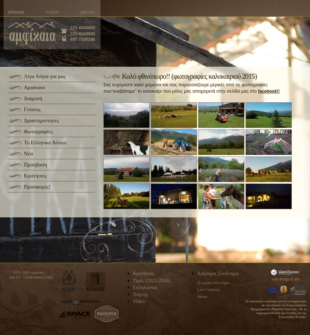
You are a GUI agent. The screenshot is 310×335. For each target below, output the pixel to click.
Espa (298, 291)
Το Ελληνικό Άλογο (45, 142)
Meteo (202, 296)
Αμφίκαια (34, 87)
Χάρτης (140, 294)
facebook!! (269, 91)
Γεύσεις (32, 109)
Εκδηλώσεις (145, 287)
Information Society (284, 291)
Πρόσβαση (35, 165)
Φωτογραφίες (38, 131)
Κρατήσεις (35, 176)
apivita (69, 280)
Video (139, 301)
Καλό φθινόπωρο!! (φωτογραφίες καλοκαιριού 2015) (189, 76)
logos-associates (81, 302)
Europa (273, 291)
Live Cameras (208, 289)
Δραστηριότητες (41, 120)
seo (297, 279)
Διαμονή (33, 98)
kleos (95, 281)
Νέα (28, 153)
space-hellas (74, 314)
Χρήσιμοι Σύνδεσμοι (218, 273)
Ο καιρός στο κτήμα (213, 282)
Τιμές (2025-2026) (151, 280)
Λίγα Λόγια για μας (45, 76)
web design (281, 279)
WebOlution (286, 272)
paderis (107, 314)
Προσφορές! (37, 187)
